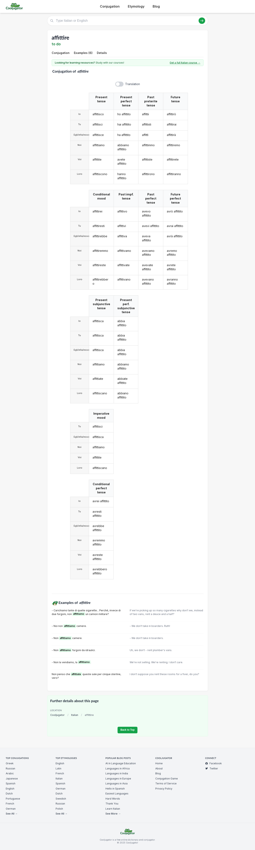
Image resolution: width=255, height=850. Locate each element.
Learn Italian (112, 808)
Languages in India (116, 773)
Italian (74, 715)
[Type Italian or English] (127, 21)
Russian (10, 768)
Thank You (111, 803)
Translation (132, 84)
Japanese (12, 778)
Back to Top (127, 729)
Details (102, 53)
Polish (59, 808)
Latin (58, 768)
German (11, 808)
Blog (156, 6)
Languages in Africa (117, 768)
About (159, 768)
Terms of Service (166, 783)
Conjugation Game (166, 778)
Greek (10, 763)
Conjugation (110, 6)
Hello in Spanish (115, 788)
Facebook (213, 763)
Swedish (61, 798)
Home (159, 763)
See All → (11, 813)
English (10, 788)
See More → (113, 813)
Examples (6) (83, 53)
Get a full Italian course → (185, 62)
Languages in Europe (118, 778)
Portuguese (13, 798)
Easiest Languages (116, 793)
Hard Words (112, 798)
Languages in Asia (116, 783)
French (10, 803)
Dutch (9, 793)
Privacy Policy (163, 788)
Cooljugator (57, 715)
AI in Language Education (120, 763)
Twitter (211, 768)
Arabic (10, 773)
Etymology (136, 6)
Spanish (10, 783)
